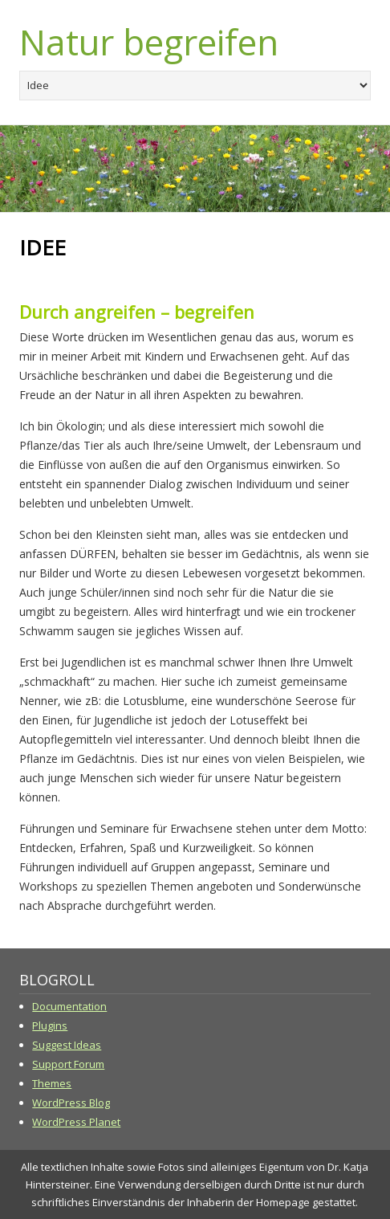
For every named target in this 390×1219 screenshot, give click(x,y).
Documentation (69, 1006)
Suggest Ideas (66, 1045)
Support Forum (68, 1064)
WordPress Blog (71, 1102)
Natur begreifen (148, 42)
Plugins (49, 1025)
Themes (51, 1083)
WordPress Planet (76, 1122)
